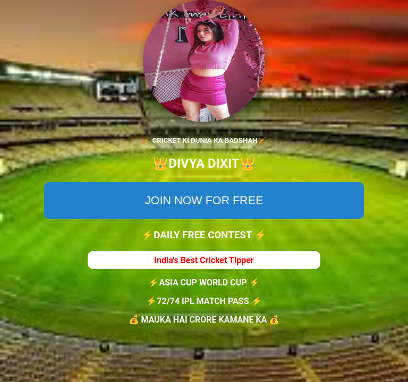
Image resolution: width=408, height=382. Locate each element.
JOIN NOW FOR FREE (204, 200)
